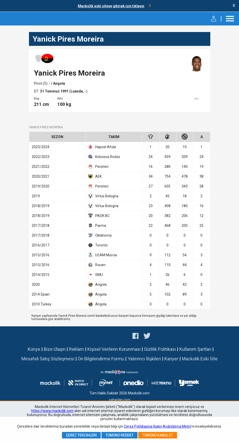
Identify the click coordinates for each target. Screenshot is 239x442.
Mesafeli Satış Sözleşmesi (47, 358)
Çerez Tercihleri (81, 435)
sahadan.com (119, 400)
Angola (97, 284)
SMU (95, 274)
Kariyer (171, 358)
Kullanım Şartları (195, 349)
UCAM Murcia (102, 255)
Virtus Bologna (103, 196)
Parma (97, 225)
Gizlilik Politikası (160, 349)
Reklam (76, 349)
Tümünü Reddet (119, 435)
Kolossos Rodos (104, 156)
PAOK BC (99, 215)
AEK (95, 176)
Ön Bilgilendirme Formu (101, 358)
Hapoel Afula (102, 147)
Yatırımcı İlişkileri (144, 358)
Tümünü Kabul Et (157, 435)
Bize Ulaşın (54, 349)
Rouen (97, 265)
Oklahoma (100, 235)
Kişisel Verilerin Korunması (114, 349)
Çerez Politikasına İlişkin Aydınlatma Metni (157, 426)
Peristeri (98, 166)
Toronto (98, 245)
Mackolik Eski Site (200, 358)
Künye (34, 349)
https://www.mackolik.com (52, 411)
